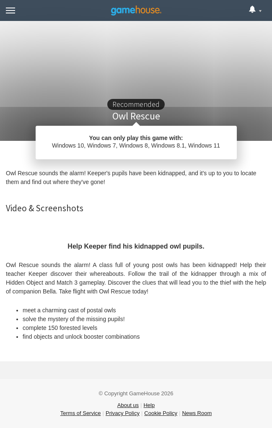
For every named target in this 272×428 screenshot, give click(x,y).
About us (128, 405)
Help (149, 405)
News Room (197, 413)
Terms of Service (80, 413)
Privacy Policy (123, 413)
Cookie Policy (160, 413)
